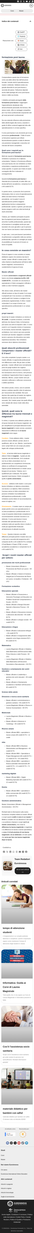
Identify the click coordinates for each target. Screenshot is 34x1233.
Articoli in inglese (6, 1188)
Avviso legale (6, 1214)
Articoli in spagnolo (7, 1184)
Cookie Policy (20, 1217)
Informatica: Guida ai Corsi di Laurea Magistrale (14, 987)
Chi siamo (4, 1170)
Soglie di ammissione (7, 1196)
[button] (31, 5)
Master (21, 11)
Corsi (12, 11)
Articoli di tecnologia (7, 1192)
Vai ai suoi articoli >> (22, 871)
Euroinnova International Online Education (14, 1174)
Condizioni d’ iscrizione (19, 1214)
